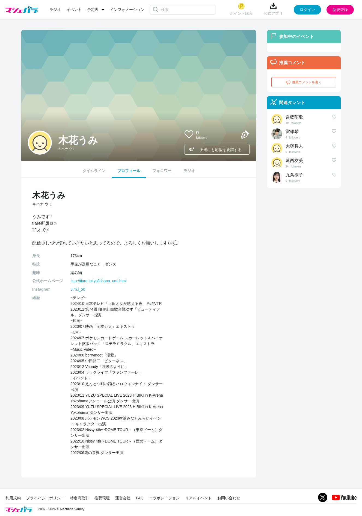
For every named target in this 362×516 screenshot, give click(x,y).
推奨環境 (102, 498)
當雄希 (292, 131)
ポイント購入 (241, 9)
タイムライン (93, 171)
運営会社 (122, 498)
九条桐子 (294, 175)
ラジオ (55, 9)
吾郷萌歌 (294, 117)
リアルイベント (198, 498)
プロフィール (128, 171)
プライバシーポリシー (45, 498)
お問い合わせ (228, 498)
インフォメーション (127, 9)
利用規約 (13, 498)
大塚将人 (294, 146)
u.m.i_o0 (77, 289)
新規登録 (340, 9)
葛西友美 (294, 160)
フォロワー (161, 171)
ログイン (307, 9)
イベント (74, 9)
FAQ (140, 498)
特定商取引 (79, 498)
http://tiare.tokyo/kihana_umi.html (98, 281)
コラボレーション (164, 498)
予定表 (93, 9)
